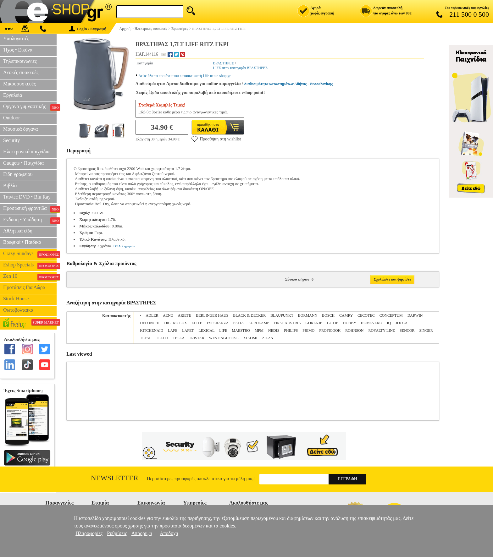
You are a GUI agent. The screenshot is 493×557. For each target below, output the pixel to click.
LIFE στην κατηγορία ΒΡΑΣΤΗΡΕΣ (240, 68)
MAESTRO (241, 330)
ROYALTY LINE (381, 330)
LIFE (223, 330)
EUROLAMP (258, 323)
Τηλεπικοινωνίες (20, 61)
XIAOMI (250, 338)
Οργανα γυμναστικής (30, 107)
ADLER (152, 315)
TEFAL (145, 338)
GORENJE (314, 323)
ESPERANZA (218, 323)
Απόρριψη (141, 533)
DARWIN (415, 315)
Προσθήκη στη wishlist (216, 139)
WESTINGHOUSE (224, 338)
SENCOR (407, 330)
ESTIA (238, 323)
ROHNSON (354, 330)
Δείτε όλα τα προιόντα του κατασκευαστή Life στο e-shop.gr (185, 76)
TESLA (179, 338)
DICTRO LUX (175, 323)
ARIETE (184, 315)
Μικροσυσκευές (19, 83)
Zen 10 (30, 276)
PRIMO (308, 330)
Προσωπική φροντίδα (30, 208)
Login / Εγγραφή (88, 28)
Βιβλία (10, 185)
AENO (168, 315)
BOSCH (328, 315)
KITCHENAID (151, 330)
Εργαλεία (12, 95)
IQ (389, 323)
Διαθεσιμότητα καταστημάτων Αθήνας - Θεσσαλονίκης (288, 84)
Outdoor (11, 117)
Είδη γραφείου (18, 174)
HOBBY (349, 323)
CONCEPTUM (391, 315)
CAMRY (346, 315)
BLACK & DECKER (249, 315)
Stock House (16, 298)
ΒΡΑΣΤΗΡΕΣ (223, 63)
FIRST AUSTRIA (287, 323)
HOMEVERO (371, 323)
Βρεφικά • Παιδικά (22, 242)
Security (11, 140)
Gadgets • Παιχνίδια (23, 163)
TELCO (162, 338)
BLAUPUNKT (281, 315)
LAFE (172, 330)
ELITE (197, 323)
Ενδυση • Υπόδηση (30, 220)
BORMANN (307, 315)
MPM (259, 330)
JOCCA (401, 323)
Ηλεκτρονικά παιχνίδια (26, 151)
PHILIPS (291, 330)
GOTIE (332, 323)
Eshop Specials (30, 265)
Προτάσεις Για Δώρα (24, 287)
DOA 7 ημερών (124, 246)
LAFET (188, 330)
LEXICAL (206, 330)
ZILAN (268, 338)
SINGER (426, 330)
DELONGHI (149, 323)
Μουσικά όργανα (20, 129)
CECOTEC (366, 315)
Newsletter (114, 478)
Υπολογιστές (16, 38)
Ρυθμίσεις (117, 533)
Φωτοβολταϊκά (18, 310)
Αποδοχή (169, 533)
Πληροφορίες (88, 533)
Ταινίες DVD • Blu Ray (27, 196)
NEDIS (273, 330)
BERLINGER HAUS (212, 315)
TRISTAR (196, 338)
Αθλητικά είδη (17, 230)
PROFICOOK (330, 330)
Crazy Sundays (30, 254)
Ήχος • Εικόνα (17, 49)
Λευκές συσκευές (20, 72)
